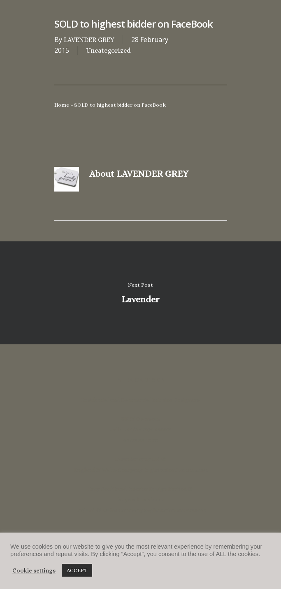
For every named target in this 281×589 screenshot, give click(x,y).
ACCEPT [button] (77, 570)
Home (61, 105)
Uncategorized (108, 50)
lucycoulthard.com (141, 499)
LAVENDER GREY (89, 40)
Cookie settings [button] (34, 570)
